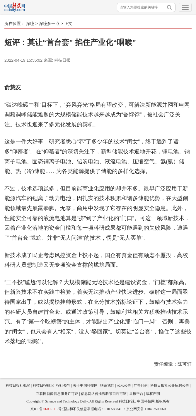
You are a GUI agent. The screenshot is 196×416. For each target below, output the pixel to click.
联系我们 (107, 385)
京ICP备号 (46, 409)
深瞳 (30, 23)
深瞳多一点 (49, 23)
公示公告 (124, 385)
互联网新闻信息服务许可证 (57, 394)
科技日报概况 (43, 385)
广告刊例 (141, 385)
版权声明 (153, 394)
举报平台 (136, 394)
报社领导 (63, 385)
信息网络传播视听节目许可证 (104, 394)
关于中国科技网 (85, 385)
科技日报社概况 (18, 385)
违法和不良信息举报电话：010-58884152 (93, 409)
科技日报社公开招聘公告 (169, 385)
